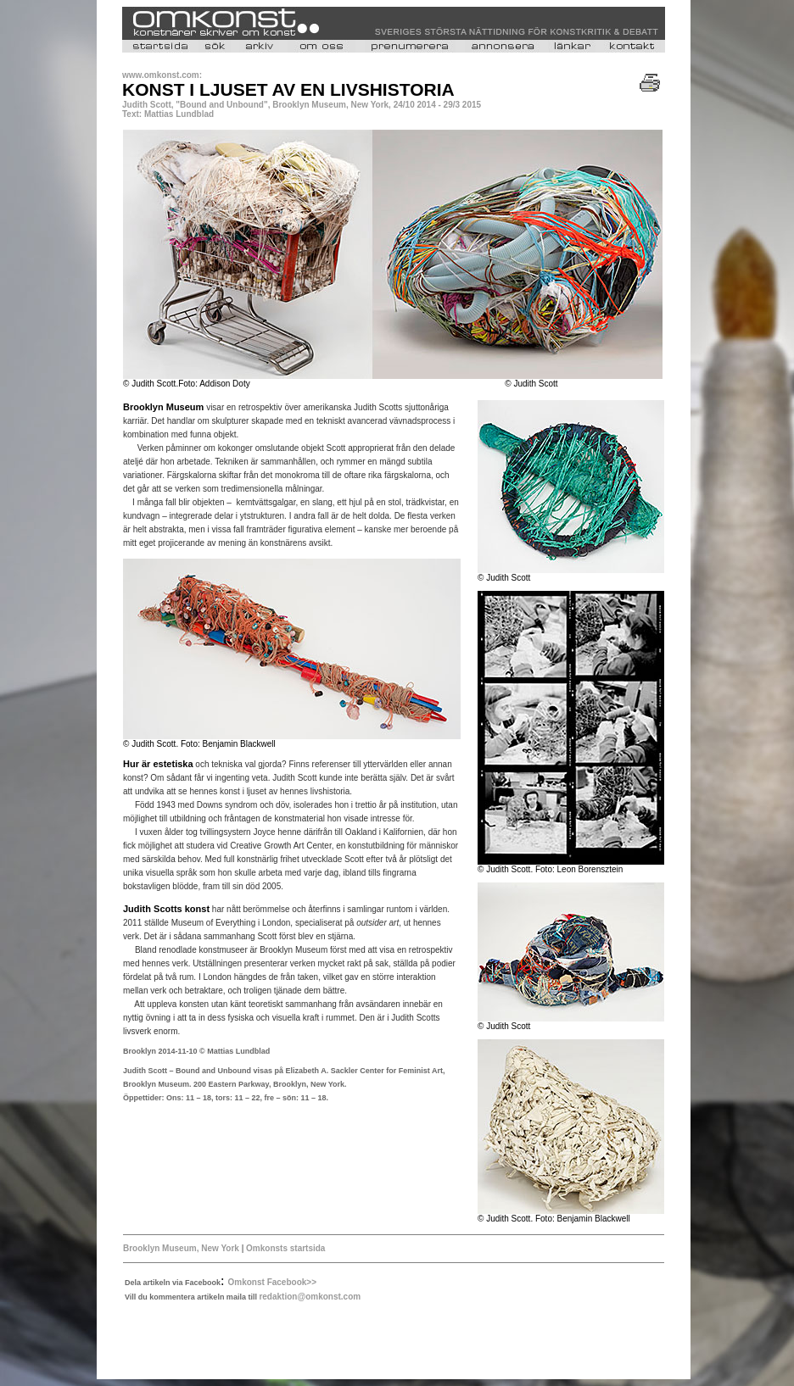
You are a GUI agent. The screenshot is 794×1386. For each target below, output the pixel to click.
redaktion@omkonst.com (310, 1296)
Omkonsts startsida (284, 1248)
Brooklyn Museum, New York (181, 1248)
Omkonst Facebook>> (272, 1282)
